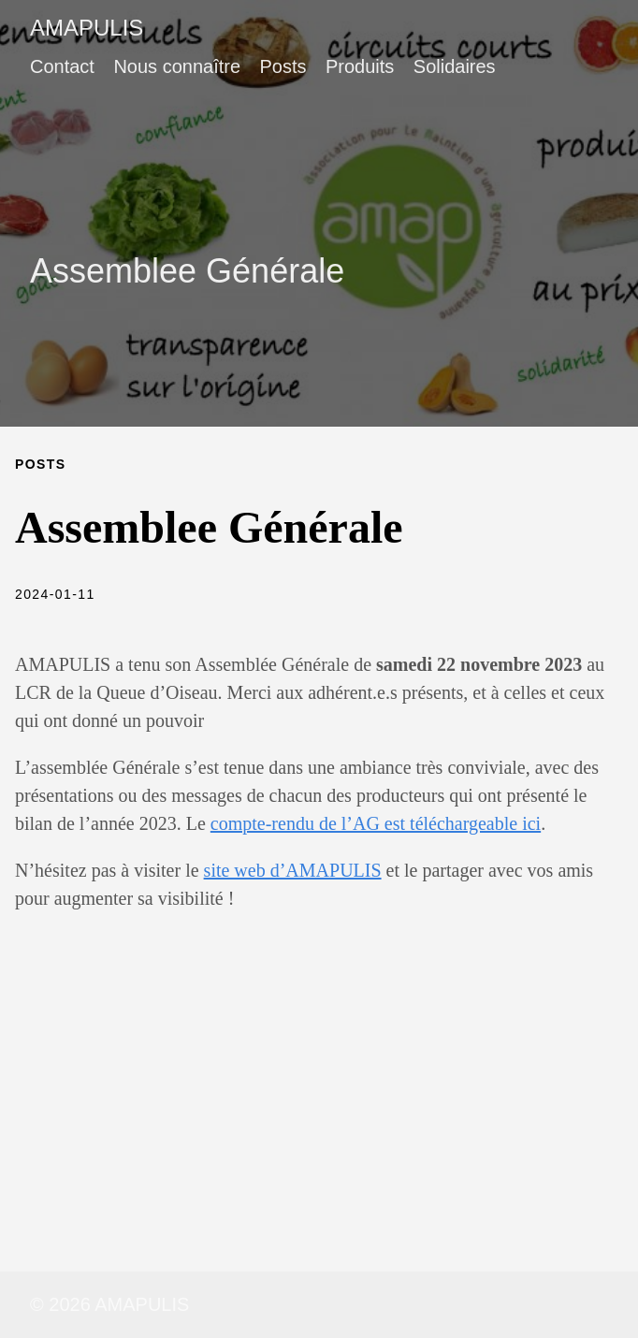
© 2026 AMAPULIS (109, 1304)
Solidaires (454, 66)
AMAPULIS (86, 27)
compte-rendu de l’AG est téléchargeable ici (375, 823)
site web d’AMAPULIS (293, 870)
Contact (62, 66)
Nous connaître (176, 66)
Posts (282, 66)
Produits (360, 66)
